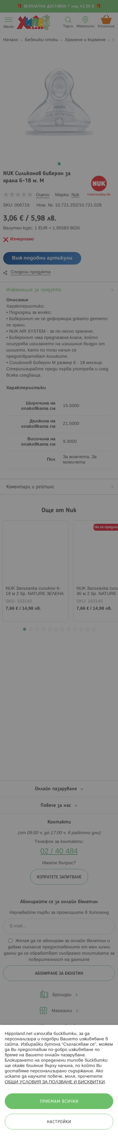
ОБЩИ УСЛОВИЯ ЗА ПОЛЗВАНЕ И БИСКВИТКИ (55, 1082)
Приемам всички (59, 1102)
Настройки (59, 1122)
